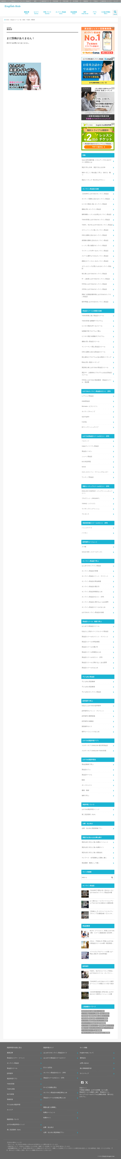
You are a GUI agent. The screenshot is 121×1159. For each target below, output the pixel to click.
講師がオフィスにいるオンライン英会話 (95, 261)
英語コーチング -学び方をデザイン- (93, 179)
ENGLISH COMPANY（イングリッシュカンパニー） (97, 492)
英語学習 (84, 1010)
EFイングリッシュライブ (90, 426)
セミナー (36, 12)
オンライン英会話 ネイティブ (90, 1025)
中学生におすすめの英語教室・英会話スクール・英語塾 (96, 381)
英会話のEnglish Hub (108, 1156)
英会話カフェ (86, 769)
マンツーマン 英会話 (102, 1018)
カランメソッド (86, 1022)
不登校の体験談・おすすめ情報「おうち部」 (94, 1089)
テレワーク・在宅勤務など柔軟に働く (94, 857)
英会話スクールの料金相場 (90, 641)
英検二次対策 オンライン (102, 1015)
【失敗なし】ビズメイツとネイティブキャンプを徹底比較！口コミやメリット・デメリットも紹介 (101, 912)
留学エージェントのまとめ (90, 731)
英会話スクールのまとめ (90, 667)
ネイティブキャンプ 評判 (96, 1027)
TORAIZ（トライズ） (89, 503)
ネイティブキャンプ (88, 411)
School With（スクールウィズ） (92, 551)
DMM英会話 (86, 401)
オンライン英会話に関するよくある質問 (95, 601)
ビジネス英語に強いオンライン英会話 (94, 204)
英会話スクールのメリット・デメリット (95, 636)
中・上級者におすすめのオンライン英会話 (96, 278)
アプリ (95, 12)
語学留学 (10, 1073)
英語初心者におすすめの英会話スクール (95, 367)
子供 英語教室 (97, 1030)
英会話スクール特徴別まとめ (91, 652)
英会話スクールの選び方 (90, 646)
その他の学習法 (105, 12)
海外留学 (101, 1025)
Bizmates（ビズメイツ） (90, 406)
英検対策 (86, 1)
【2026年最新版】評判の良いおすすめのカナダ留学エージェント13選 (102, 993)
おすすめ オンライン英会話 (100, 1020)
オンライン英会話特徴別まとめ (92, 591)
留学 (35, 1)
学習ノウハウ (47, 12)
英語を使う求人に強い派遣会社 (92, 852)
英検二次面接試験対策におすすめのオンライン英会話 (96, 295)
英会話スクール (15, 1)
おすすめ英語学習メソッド (90, 809)
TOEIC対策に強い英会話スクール (93, 315)
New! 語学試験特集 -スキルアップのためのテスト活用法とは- (96, 161)
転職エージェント (49, 1112)
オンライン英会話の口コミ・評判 (93, 596)
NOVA (84, 466)
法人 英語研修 (105, 1032)
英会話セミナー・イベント (16, 1057)
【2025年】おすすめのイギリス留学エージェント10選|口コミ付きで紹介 (102, 982)
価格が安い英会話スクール (90, 341)
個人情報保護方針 (86, 1068)
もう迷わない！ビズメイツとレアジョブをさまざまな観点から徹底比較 (101, 901)
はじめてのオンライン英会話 (91, 565)
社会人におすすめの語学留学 (91, 705)
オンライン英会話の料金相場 (91, 581)
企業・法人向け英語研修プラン (92, 828)
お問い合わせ (84, 1063)
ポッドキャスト (87, 785)
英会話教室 (74, 12)
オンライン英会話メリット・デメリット (95, 576)
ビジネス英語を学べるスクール (92, 325)
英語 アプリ (85, 1027)
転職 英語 (98, 1032)
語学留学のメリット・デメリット (93, 710)
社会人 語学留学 (104, 1013)
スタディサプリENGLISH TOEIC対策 (94, 750)
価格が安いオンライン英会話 (91, 209)
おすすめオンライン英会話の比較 (93, 612)
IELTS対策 (75, 1)
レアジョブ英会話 (88, 395)
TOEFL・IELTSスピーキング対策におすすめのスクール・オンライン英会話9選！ (101, 972)
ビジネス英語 (100, 1010)
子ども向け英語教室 (88, 686)
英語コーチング (109, 1025)
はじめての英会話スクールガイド (54, 1057)
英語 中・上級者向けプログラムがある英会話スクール (97, 373)
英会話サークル (87, 774)
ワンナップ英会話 (88, 477)
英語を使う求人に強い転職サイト (93, 847)
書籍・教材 (85, 790)
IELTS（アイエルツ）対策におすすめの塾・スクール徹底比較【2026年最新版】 (102, 931)
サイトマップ (84, 1073)
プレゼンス (85, 513)
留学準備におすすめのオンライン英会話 (95, 301)
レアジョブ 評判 (108, 1027)
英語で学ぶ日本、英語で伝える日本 (93, 167)
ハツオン (85, 532)
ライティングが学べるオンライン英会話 (95, 250)
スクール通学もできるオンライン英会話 (95, 255)
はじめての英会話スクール (90, 626)
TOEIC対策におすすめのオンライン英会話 (96, 219)
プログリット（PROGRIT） (91, 498)
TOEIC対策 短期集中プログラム (92, 320)
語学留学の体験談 (88, 721)
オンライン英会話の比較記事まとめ (55, 1092)
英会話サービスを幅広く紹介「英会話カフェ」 (94, 1092)
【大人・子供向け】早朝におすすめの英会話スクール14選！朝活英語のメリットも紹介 (102, 942)
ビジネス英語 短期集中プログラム (93, 336)
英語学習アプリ (45, 1)
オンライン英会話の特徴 (90, 570)
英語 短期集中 (91, 1010)
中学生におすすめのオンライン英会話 (94, 283)
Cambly (84, 421)
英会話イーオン (87, 451)
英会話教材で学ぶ (88, 764)
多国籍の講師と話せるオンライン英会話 (95, 240)
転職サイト (47, 1117)
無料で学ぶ (85, 795)
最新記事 (26, 12)
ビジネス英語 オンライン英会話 (90, 1013)
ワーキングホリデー (87, 1030)
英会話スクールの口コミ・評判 (92, 657)
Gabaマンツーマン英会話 (90, 446)
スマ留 (84, 546)
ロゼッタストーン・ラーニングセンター (95, 471)
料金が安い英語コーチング (90, 362)
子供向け (96, 1)
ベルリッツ (85, 440)
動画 (83, 779)
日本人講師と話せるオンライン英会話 (94, 235)
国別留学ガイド (87, 726)
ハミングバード (87, 527)
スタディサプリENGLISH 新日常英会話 (95, 745)
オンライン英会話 (25, 1)
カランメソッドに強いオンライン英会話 (95, 229)
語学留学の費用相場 (88, 716)
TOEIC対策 (55, 1)
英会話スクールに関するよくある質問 (94, 662)
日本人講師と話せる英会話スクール (93, 351)
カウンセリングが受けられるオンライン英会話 (96, 267)
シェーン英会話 (87, 456)
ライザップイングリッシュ (90, 508)
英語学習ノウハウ (106, 1)
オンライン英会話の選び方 (90, 586)
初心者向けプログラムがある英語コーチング (96, 356)
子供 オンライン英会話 (88, 1032)
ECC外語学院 (86, 461)
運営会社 (83, 1057)
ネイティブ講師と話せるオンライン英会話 (96, 198)
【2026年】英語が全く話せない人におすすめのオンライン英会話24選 (102, 891)
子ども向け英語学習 (13, 1104)
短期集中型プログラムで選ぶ (91, 331)
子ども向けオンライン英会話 (91, 691)
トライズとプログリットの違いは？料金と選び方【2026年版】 (101, 952)
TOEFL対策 (65, 1)
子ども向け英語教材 (88, 681)
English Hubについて (87, 1052)
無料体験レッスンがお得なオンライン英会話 (96, 214)
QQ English (85, 416)
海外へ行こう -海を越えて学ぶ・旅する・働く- (96, 173)
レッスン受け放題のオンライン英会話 (94, 245)
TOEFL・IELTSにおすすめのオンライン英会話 (97, 224)
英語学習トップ (5, 1)
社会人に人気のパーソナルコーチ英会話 (95, 631)
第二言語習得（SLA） (89, 814)
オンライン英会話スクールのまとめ (93, 607)
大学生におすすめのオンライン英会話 (94, 289)
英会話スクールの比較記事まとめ (54, 1097)
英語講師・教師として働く (90, 862)
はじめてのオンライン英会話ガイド (55, 1052)
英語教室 (102, 1022)
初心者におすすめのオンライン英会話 (94, 273)
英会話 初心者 (95, 1022)
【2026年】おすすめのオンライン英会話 (95, 193)
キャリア (116, 1)
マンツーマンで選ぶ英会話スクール (93, 346)
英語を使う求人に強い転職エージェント (95, 842)
